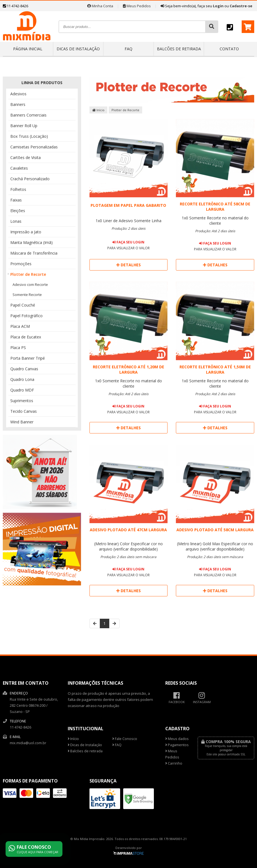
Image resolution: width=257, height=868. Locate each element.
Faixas (16, 200)
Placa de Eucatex (25, 337)
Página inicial (27, 48)
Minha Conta (100, 5)
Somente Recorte (27, 294)
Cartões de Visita (25, 157)
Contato (229, 48)
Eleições (17, 210)
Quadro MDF (22, 390)
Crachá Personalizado (30, 178)
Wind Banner (21, 421)
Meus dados (177, 738)
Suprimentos (21, 400)
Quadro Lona (22, 379)
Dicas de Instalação (78, 48)
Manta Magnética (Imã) (31, 242)
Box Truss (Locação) (29, 136)
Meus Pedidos (137, 5)
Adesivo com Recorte (30, 284)
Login (218, 5)
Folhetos (18, 189)
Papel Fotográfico (26, 315)
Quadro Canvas (24, 368)
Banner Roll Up (23, 125)
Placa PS (18, 347)
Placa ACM (20, 326)
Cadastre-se (241, 5)
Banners (17, 104)
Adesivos (18, 93)
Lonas (15, 221)
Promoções (20, 263)
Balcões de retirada (179, 48)
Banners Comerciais (28, 115)
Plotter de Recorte (28, 274)
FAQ (128, 48)
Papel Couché (22, 305)
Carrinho (173, 763)
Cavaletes (19, 168)
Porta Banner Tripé (27, 358)
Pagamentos (177, 745)
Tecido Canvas (23, 411)
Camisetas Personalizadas (34, 147)
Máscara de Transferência (33, 253)
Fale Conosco (124, 738)
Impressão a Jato (25, 231)
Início (98, 110)
